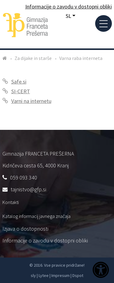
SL (68, 15)
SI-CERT (20, 91)
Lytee (44, 275)
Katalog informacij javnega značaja (36, 216)
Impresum (60, 275)
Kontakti (10, 202)
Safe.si (18, 81)
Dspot (77, 275)
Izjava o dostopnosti (25, 228)
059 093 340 (23, 177)
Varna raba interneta (80, 58)
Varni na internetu (31, 100)
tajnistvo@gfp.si (28, 189)
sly (33, 275)
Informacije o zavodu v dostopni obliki (45, 240)
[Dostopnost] (101, 270)
